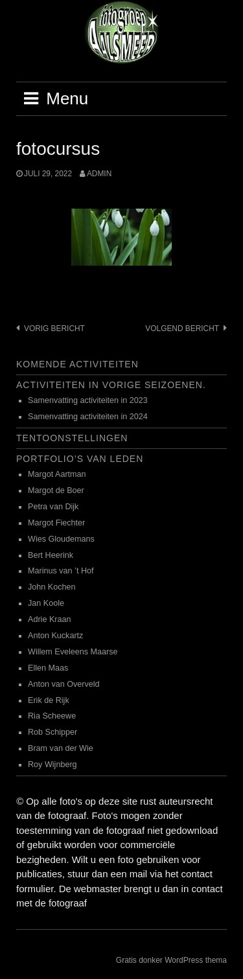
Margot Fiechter (56, 522)
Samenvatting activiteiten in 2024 (88, 416)
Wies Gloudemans (61, 539)
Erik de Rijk (48, 700)
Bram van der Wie (60, 748)
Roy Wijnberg (52, 764)
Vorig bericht (54, 328)
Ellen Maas (48, 668)
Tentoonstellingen (72, 438)
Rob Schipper (52, 732)
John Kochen (52, 587)
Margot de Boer (56, 490)
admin (99, 173)
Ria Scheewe (52, 715)
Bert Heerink (50, 555)
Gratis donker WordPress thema (171, 960)
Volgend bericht (182, 328)
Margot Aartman (57, 474)
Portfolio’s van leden (79, 459)
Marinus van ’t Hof (61, 570)
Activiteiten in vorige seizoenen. (111, 385)
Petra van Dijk (53, 506)
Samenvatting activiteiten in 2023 (88, 400)
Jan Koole (46, 603)
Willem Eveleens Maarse (73, 651)
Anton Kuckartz (55, 635)
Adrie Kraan (49, 619)
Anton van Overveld (64, 684)
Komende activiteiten (77, 364)
